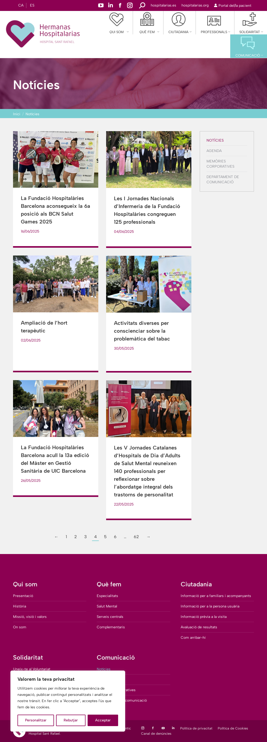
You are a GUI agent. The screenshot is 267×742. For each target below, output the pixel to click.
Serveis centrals (110, 617)
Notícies (215, 140)
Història (19, 606)
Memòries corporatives (220, 164)
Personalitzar (35, 720)
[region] (67, 701)
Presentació (23, 596)
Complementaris (111, 627)
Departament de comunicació (223, 179)
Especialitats (107, 596)
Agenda (214, 151)
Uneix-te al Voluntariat (31, 669)
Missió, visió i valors (30, 617)
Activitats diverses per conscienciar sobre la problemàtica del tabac (142, 331)
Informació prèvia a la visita (204, 617)
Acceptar (103, 720)
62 (136, 536)
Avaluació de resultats (199, 627)
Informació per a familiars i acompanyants (216, 596)
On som (19, 627)
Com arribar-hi (193, 637)
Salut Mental (107, 606)
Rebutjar (71, 720)
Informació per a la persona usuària (210, 606)
